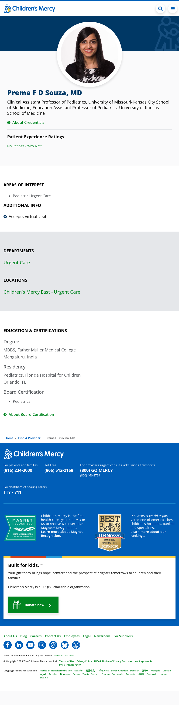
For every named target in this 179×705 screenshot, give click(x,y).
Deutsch (134, 670)
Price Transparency (70, 664)
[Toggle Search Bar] (160, 8)
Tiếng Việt (103, 670)
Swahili (44, 677)
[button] (33, 605)
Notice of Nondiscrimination (56, 670)
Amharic (130, 674)
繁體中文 (90, 670)
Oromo (106, 674)
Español (78, 670)
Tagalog (53, 674)
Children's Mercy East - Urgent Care (41, 292)
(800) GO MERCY (96, 470)
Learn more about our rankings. (148, 533)
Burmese (65, 674)
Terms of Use (66, 661)
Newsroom (102, 636)
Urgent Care (16, 262)
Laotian (166, 670)
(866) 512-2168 (59, 470)
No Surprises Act (143, 661)
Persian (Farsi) (81, 674)
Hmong (163, 674)
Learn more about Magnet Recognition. (62, 533)
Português (117, 674)
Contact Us (53, 636)
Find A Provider (29, 438)
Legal (87, 636)
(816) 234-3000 (17, 470)
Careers (35, 636)
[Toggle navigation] (172, 8)
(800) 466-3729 (90, 475)
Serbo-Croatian (119, 670)
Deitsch (95, 674)
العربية (43, 674)
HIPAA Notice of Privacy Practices (113, 661)
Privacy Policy (84, 661)
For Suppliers (123, 636)
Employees (71, 636)
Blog (23, 636)
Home (9, 438)
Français (155, 670)
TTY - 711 (12, 492)
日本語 (141, 674)
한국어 (144, 670)
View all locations (64, 655)
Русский (151, 674)
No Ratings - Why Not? (24, 146)
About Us (10, 636)
